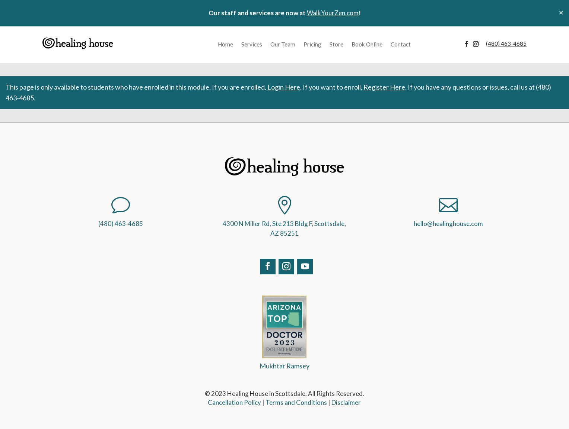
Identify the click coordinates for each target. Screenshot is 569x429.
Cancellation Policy (234, 402)
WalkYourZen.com (333, 13)
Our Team (282, 44)
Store (336, 44)
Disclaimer (346, 402)
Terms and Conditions (296, 402)
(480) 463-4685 (120, 224)
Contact (401, 44)
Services (251, 44)
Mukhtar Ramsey (284, 366)
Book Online (367, 44)
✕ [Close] (561, 12)
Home (225, 44)
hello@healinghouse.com (448, 224)
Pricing (312, 44)
